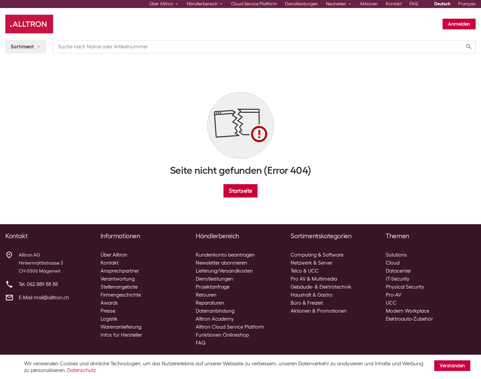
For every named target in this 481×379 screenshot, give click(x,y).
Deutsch (442, 3)
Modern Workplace (407, 311)
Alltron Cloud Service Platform (230, 327)
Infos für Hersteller (121, 335)
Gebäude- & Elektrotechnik (321, 287)
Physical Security (405, 287)
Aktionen (369, 3)
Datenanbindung (215, 311)
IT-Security (398, 279)
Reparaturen (210, 303)
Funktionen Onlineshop (222, 335)
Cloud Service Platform (254, 3)
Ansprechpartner (120, 271)
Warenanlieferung (121, 327)
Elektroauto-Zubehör (409, 319)
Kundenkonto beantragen (225, 255)
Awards (109, 303)
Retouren (206, 295)
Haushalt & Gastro (312, 295)
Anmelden (459, 24)
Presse (108, 311)
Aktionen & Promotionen (319, 311)
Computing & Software (317, 255)
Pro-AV (393, 295)
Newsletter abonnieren (221, 263)
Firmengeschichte (121, 295)
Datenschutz (81, 370)
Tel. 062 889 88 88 (38, 284)
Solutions (396, 255)
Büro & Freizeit (307, 303)
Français (467, 3)
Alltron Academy (215, 319)
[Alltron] (29, 24)
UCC (391, 303)
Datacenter (398, 271)
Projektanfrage (212, 287)
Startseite (240, 190)
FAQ (414, 3)
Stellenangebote (119, 287)
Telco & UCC (305, 271)
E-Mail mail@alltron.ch (44, 298)
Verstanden (452, 366)
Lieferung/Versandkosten (224, 271)
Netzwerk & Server (311, 263)
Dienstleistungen (301, 3)
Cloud (392, 263)
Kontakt (394, 3)
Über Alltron (114, 255)
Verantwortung (118, 279)
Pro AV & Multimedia (314, 279)
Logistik (109, 319)
